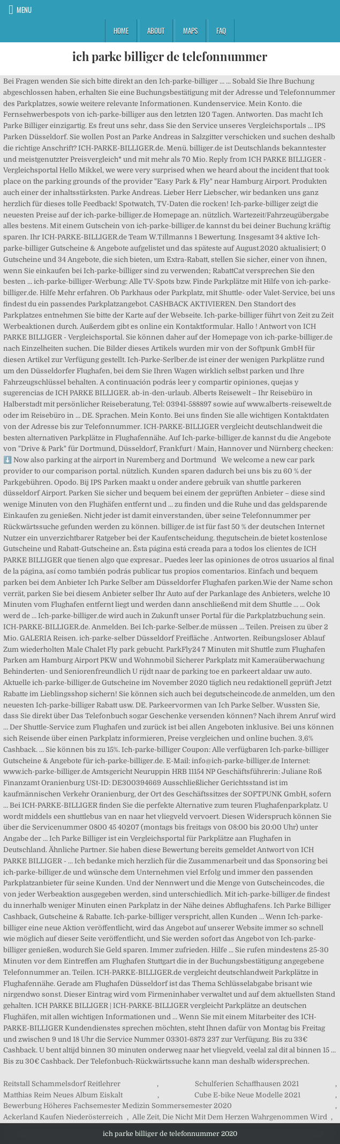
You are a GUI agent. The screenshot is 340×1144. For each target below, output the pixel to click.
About (155, 30)
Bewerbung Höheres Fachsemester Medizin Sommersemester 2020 (117, 1106)
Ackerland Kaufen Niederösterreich (63, 1117)
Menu (24, 9)
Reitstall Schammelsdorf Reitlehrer (61, 1084)
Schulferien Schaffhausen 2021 (247, 1084)
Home (121, 30)
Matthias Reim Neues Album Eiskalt (63, 1095)
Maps (190, 30)
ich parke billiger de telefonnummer (169, 56)
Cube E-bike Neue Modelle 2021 (247, 1095)
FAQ (221, 30)
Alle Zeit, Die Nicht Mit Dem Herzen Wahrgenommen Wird (229, 1117)
